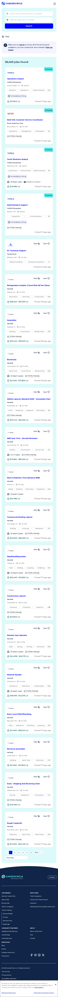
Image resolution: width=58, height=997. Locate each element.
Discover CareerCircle (8, 896)
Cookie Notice (38, 987)
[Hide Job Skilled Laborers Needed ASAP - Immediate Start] (36, 392)
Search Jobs (5, 899)
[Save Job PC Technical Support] (46, 243)
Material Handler (29, 675)
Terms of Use (6, 971)
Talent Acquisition (35, 896)
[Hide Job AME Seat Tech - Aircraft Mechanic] (36, 431)
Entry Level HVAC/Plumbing (29, 714)
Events (4, 949)
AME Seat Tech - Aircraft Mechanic (29, 438)
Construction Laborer (29, 596)
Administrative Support (29, 205)
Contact (52, 877)
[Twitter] (43, 955)
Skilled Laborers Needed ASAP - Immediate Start (29, 399)
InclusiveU (33, 903)
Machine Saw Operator (29, 635)
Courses (5, 917)
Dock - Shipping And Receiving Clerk (29, 784)
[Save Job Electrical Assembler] (46, 741)
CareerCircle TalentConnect (39, 899)
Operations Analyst (29, 79)
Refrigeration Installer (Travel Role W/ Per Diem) (29, 285)
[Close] (55, 984)
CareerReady (6, 935)
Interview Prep (7, 920)
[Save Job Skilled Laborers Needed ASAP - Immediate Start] (46, 392)
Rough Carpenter (29, 823)
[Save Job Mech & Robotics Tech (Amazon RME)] (46, 470)
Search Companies (7, 906)
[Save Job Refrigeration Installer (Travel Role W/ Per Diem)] (46, 278)
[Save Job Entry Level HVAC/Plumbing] (46, 707)
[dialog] (29, 988)
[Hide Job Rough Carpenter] (36, 816)
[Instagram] (35, 955)
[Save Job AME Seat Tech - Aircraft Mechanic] (46, 431)
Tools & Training (7, 910)
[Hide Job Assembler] (36, 313)
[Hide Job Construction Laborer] (36, 589)
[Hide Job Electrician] (36, 352)
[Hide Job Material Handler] (36, 667)
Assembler (29, 320)
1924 (36, 852)
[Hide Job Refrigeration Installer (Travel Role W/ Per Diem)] (36, 278)
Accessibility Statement (9, 978)
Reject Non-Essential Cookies (44, 993)
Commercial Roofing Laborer (29, 517)
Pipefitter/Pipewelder (29, 556)
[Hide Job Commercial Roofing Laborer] (36, 510)
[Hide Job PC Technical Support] (36, 243)
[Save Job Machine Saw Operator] (46, 628)
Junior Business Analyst (29, 159)
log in (22, 45)
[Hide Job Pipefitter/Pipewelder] (36, 549)
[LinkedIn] (39, 955)
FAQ (31, 935)
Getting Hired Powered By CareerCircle (42, 906)
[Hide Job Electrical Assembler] (36, 741)
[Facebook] (31, 955)
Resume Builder (8, 913)
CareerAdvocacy (7, 938)
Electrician (29, 359)
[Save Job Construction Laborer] (46, 589)
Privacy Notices (6, 975)
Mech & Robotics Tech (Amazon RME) (29, 478)
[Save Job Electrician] (46, 352)
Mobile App (6, 924)
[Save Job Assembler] (46, 313)
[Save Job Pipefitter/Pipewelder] (46, 549)
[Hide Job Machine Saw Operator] (36, 628)
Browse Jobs (6, 903)
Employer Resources (8, 952)
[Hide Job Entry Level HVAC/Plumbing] (36, 707)
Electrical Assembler (29, 749)
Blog (3, 945)
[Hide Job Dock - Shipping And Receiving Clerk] (36, 776)
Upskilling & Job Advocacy (10, 931)
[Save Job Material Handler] (46, 667)
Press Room (5, 956)
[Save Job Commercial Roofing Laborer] (46, 510)
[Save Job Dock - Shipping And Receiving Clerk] (46, 776)
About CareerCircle (36, 931)
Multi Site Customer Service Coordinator (29, 120)
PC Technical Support (29, 250)
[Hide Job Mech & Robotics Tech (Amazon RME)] (36, 470)
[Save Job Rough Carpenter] (46, 816)
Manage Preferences (9, 993)
